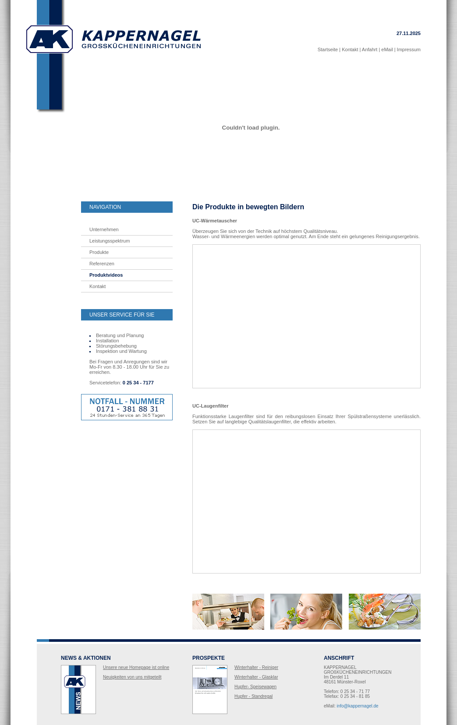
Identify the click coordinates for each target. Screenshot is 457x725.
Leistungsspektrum (109, 240)
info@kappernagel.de (357, 706)
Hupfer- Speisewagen (255, 686)
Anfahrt (369, 49)
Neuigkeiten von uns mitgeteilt (132, 677)
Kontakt (350, 49)
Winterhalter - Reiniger (256, 667)
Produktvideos (106, 275)
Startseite (328, 49)
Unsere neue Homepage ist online (136, 667)
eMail (387, 49)
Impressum (409, 49)
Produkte (99, 252)
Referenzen (101, 263)
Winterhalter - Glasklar (256, 677)
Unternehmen (104, 229)
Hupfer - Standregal (253, 696)
